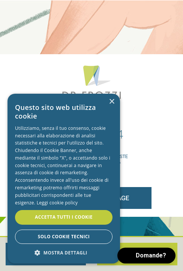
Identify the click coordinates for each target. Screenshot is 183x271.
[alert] (64, 178)
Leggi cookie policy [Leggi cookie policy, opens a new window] (57, 202)
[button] (63, 252)
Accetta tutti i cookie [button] (64, 217)
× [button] (111, 102)
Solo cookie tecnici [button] (64, 236)
